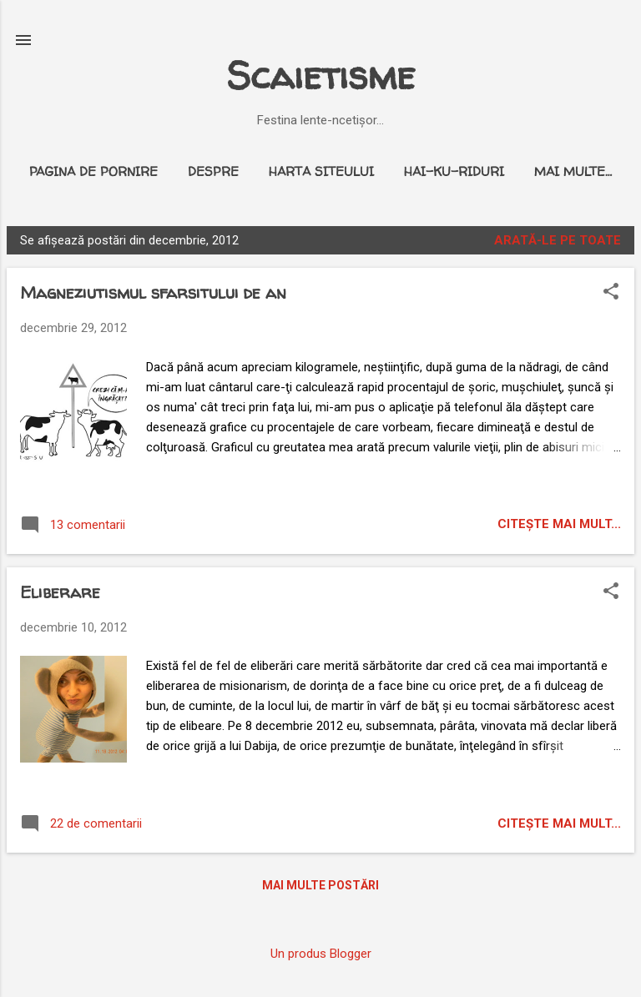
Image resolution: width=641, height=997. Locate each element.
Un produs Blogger (320, 953)
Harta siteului (321, 171)
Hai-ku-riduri (454, 171)
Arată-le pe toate (557, 240)
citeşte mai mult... (559, 523)
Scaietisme (320, 75)
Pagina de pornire (93, 171)
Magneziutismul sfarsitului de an (153, 292)
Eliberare (60, 592)
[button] (611, 293)
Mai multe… (573, 171)
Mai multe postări (320, 885)
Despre (213, 171)
